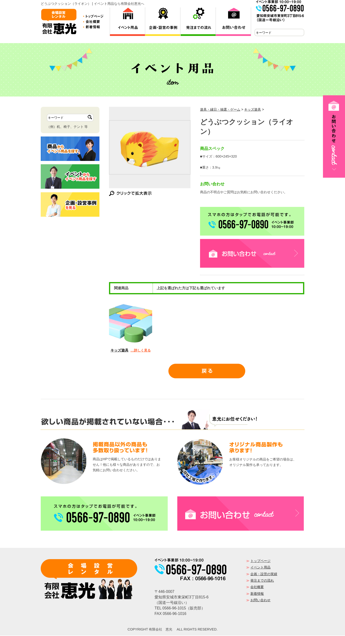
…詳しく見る (140, 351)
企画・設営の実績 (263, 574)
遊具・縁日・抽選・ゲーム (220, 110)
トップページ (260, 561)
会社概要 (257, 587)
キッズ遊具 (252, 110)
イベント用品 (260, 568)
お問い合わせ (260, 600)
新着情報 (257, 594)
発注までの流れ (262, 581)
